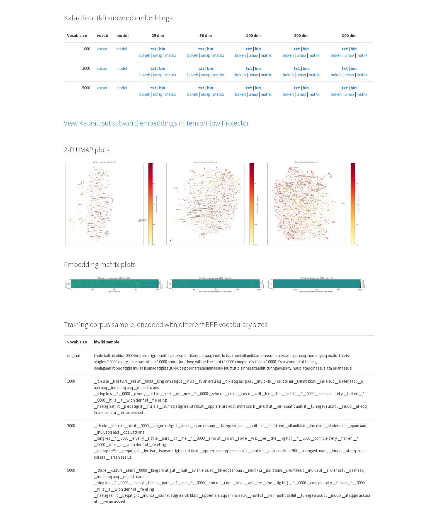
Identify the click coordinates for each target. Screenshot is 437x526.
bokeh (144, 55)
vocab (102, 48)
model (121, 48)
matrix (170, 55)
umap (157, 55)
